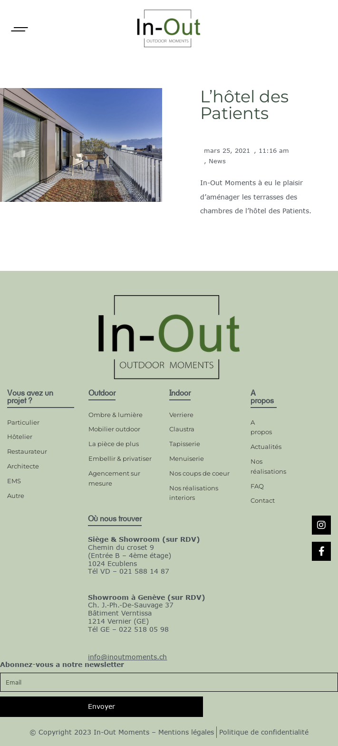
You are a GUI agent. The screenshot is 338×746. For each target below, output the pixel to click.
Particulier (23, 422)
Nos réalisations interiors (193, 493)
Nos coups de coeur (199, 473)
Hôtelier (19, 436)
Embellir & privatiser (120, 458)
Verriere (181, 414)
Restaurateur (27, 451)
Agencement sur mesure (114, 478)
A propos (261, 427)
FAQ (257, 486)
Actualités (264, 446)
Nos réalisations (264, 466)
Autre (15, 495)
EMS (14, 481)
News (217, 161)
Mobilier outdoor (114, 429)
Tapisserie (184, 444)
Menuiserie (186, 458)
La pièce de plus (113, 444)
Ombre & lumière (115, 414)
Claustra (181, 429)
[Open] (19, 29)
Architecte (23, 466)
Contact (263, 500)
